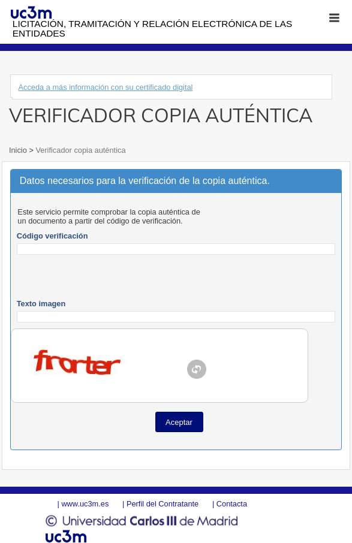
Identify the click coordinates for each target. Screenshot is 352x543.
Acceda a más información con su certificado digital (106, 87)
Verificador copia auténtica (80, 150)
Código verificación (52, 235)
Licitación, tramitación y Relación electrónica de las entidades (152, 28)
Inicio (19, 150)
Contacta (231, 503)
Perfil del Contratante (162, 503)
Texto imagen (41, 303)
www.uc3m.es (85, 503)
